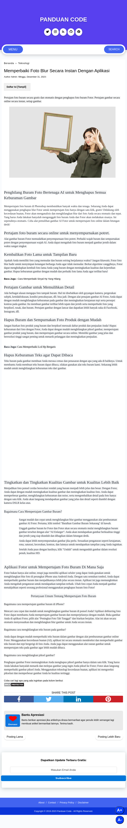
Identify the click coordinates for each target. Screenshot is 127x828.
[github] (70, 32)
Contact (51, 815)
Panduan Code (63, 19)
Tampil (21, 94)
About (38, 815)
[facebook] (78, 32)
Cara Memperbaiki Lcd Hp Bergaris (36, 356)
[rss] (63, 32)
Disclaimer (86, 815)
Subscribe (63, 791)
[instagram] (55, 32)
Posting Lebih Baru (109, 749)
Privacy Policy (68, 815)
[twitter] (47, 32)
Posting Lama (15, 749)
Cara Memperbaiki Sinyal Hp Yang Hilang (39, 287)
